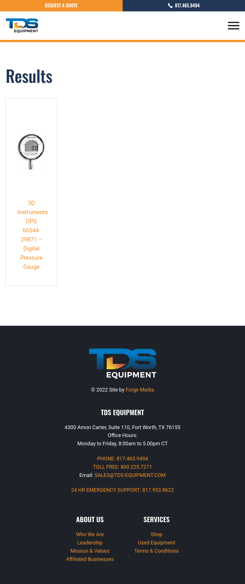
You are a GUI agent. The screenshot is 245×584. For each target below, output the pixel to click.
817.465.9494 (184, 5)
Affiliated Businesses (90, 559)
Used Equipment (156, 543)
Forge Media (139, 390)
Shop (156, 534)
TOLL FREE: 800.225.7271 (122, 467)
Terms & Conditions (156, 551)
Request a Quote (61, 5)
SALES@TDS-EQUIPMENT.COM (130, 475)
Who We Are (90, 534)
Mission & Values (89, 551)
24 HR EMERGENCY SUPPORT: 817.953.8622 (122, 490)
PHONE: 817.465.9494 (122, 459)
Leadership (90, 543)
